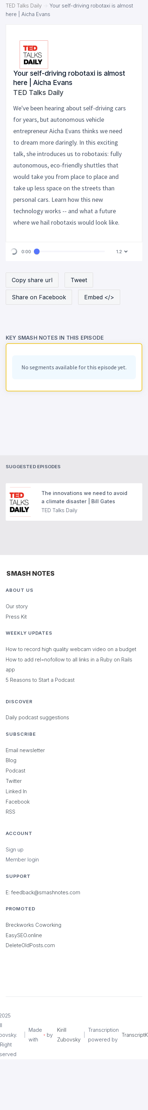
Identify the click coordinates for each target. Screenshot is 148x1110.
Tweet (79, 280)
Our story (17, 606)
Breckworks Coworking (33, 925)
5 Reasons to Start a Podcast (40, 680)
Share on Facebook (39, 297)
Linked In (16, 791)
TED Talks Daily (24, 5)
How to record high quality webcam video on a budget (71, 649)
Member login (22, 859)
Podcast (15, 771)
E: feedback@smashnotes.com (43, 892)
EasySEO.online (24, 935)
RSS (10, 812)
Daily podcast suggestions (37, 717)
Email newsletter (25, 750)
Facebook (18, 802)
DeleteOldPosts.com (30, 945)
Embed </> (99, 297)
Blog (11, 760)
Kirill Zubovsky (69, 1034)
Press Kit (16, 617)
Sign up (15, 849)
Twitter (14, 781)
